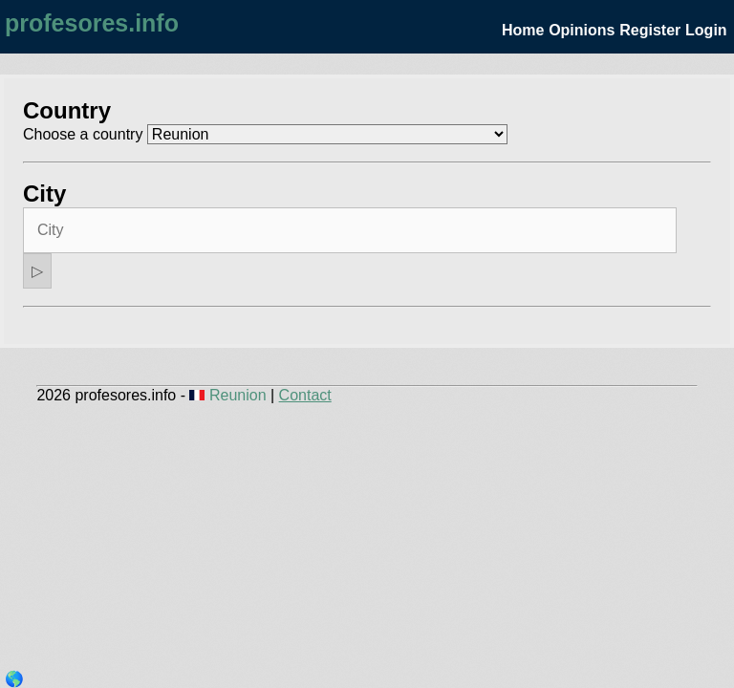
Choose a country (82, 134)
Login (706, 30)
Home (523, 30)
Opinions (582, 30)
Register (649, 30)
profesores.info (92, 23)
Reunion (229, 395)
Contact (305, 395)
